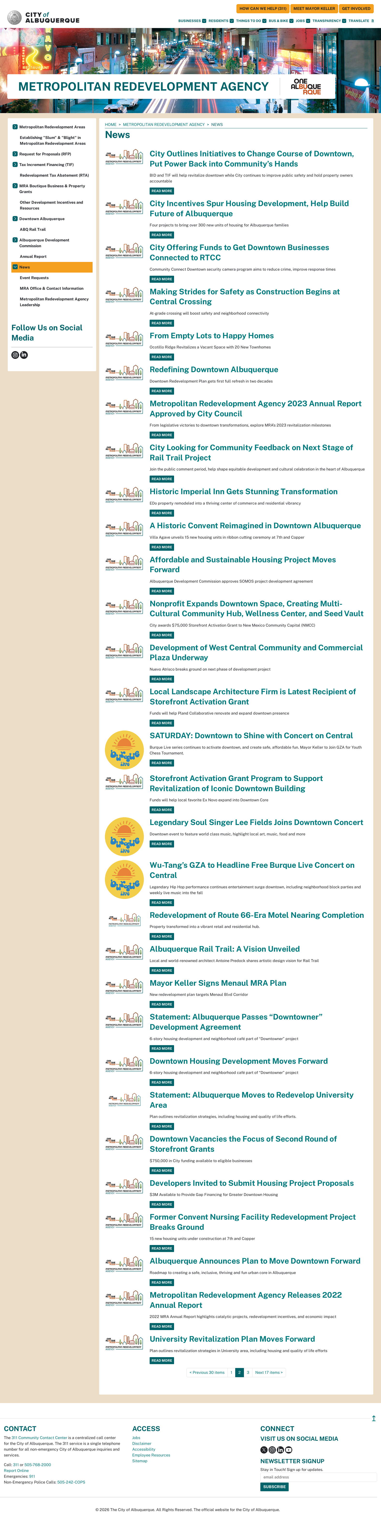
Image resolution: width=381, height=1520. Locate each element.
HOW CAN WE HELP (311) (263, 8)
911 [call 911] (32, 1476)
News (24, 267)
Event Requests (34, 277)
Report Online (16, 1470)
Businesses (192, 21)
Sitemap (139, 1461)
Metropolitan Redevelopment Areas (52, 127)
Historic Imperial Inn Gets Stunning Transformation (244, 491)
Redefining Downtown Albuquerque (214, 369)
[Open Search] (373, 21)
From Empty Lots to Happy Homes (212, 335)
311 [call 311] (16, 1464)
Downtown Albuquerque (42, 219)
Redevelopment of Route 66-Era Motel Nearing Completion (257, 915)
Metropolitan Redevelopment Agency (164, 124)
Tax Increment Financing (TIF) (46, 164)
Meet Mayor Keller (314, 8)
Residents (221, 21)
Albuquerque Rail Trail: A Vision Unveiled (225, 948)
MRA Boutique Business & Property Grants (52, 189)
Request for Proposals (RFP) (45, 154)
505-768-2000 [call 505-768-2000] (37, 1464)
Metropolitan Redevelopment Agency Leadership (54, 302)
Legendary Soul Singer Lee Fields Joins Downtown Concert (256, 822)
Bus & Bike (281, 21)
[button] (359, 20)
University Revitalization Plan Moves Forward (232, 1338)
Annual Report (33, 256)
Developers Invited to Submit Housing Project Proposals (252, 1183)
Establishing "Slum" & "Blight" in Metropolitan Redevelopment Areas (53, 140)
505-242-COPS (71, 1482)
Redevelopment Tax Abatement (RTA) (54, 175)
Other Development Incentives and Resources (51, 205)
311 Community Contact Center (39, 1437)
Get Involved (356, 8)
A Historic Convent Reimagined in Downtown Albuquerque (255, 525)
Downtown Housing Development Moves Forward (239, 1061)
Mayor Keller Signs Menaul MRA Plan (218, 982)
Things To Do (251, 21)
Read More (162, 191)
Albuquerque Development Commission (44, 243)
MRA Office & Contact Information (51, 288)
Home (111, 124)
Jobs (303, 21)
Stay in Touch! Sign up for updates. (291, 1469)
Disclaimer (141, 1443)
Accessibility (143, 1449)
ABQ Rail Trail (33, 229)
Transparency (329, 21)
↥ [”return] (374, 1418)
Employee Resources (151, 1455)
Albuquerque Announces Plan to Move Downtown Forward (255, 1260)
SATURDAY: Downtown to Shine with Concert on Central (251, 735)
